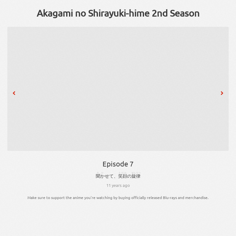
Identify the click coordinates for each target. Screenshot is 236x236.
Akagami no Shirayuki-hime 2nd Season (118, 13)
